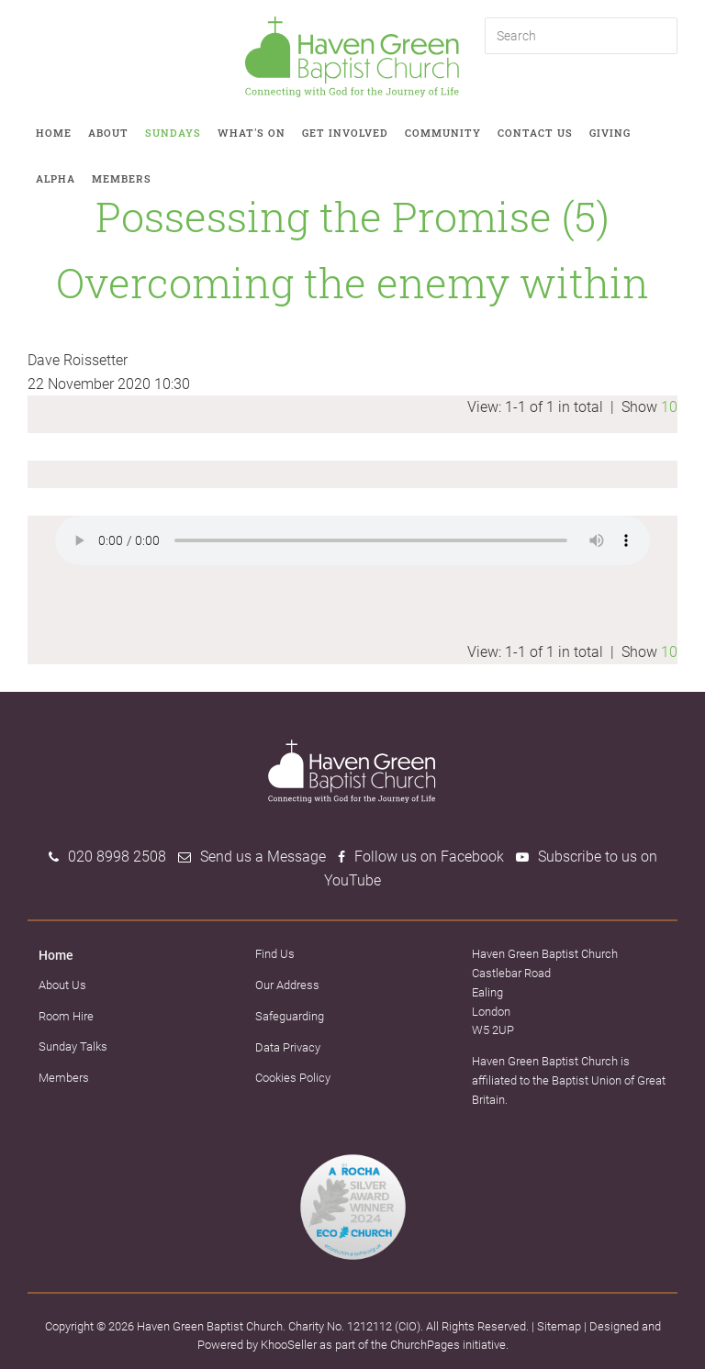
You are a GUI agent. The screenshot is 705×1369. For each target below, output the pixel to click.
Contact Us (535, 132)
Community (443, 132)
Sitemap (559, 1326)
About (108, 132)
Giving (610, 132)
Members (121, 178)
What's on (251, 132)
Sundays (173, 132)
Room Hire (66, 1016)
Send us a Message (263, 856)
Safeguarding (289, 1016)
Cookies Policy (292, 1078)
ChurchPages (425, 1345)
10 (669, 407)
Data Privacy (287, 1047)
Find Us (275, 954)
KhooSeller (289, 1345)
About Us (62, 985)
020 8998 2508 (117, 856)
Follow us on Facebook (429, 856)
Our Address (287, 985)
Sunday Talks (73, 1046)
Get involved (345, 132)
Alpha (55, 178)
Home (54, 132)
